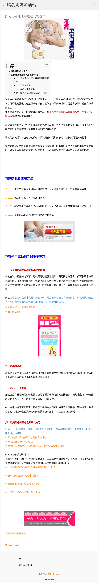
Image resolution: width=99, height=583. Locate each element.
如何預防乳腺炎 (15, 311)
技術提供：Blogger (49, 574)
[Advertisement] (52, 158)
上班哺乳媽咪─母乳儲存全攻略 (24, 492)
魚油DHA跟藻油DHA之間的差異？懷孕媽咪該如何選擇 (36, 446)
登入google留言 (12, 545)
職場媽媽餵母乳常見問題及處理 (24, 484)
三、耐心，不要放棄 (25, 89)
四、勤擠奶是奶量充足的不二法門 (31, 93)
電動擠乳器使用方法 (20, 71)
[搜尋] (95, 5)
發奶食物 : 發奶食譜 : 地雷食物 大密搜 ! (28, 437)
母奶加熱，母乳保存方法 (21, 441)
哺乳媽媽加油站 (21, 4)
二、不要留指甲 (23, 85)
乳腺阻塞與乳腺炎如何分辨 (21, 307)
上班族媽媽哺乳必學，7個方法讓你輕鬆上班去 (32, 467)
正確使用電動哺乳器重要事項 (24, 75)
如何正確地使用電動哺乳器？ (23, 475)
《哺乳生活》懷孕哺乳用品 (15, 533)
